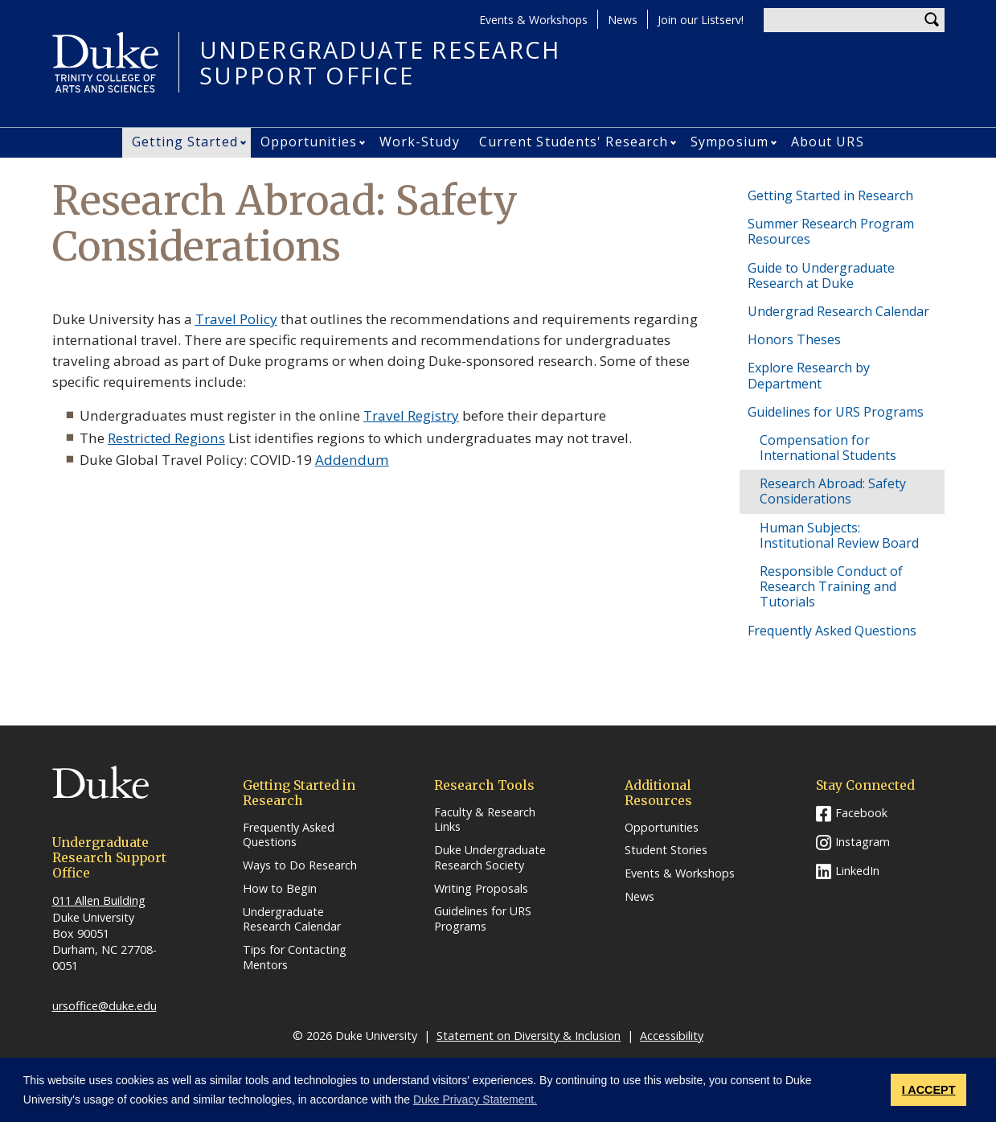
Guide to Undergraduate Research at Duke (821, 275)
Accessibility (671, 1035)
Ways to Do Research (300, 865)
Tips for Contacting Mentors (294, 957)
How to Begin (280, 889)
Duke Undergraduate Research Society (490, 858)
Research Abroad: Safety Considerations (833, 491)
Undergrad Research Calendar (838, 311)
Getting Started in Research (830, 195)
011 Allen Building (99, 900)
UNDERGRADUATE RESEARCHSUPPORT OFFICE (380, 62)
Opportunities (308, 141)
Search (932, 20)
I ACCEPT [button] (929, 1089)
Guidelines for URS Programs (836, 412)
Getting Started (185, 141)
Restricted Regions (166, 438)
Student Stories (666, 850)
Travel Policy (236, 319)
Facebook (861, 812)
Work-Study (419, 141)
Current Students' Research (574, 141)
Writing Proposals (481, 889)
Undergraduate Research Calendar (292, 920)
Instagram (862, 841)
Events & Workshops (533, 19)
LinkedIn (857, 870)
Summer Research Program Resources (831, 231)
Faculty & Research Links (484, 820)
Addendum (352, 459)
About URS (827, 141)
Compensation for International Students (828, 447)
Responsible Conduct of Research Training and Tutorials (831, 586)
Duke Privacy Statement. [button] (475, 1099)
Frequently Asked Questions (832, 630)
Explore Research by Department (809, 375)
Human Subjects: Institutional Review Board (839, 535)
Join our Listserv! (701, 19)
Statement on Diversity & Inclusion (529, 1035)
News (622, 19)
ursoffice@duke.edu (104, 1005)
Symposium (730, 141)
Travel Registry (411, 415)
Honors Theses (794, 339)
